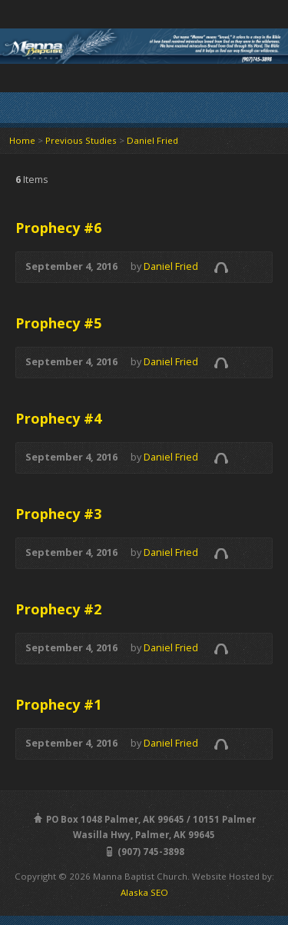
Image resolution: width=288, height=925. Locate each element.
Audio (221, 267)
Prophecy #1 (58, 704)
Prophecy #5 (58, 323)
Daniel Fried (152, 140)
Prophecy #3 (58, 513)
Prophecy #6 (58, 227)
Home (22, 140)
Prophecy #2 (58, 609)
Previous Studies (81, 140)
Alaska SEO (144, 892)
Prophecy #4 (58, 418)
